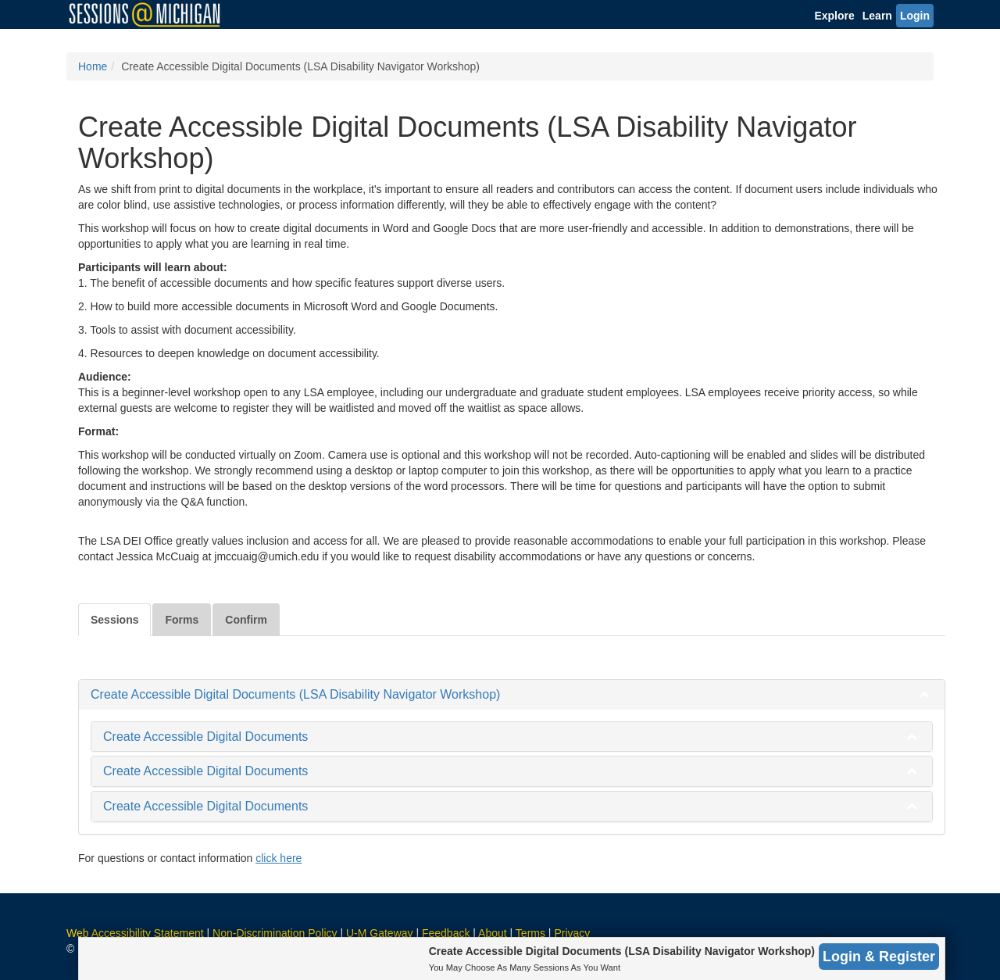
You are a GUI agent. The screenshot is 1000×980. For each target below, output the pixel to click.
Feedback (446, 933)
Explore (834, 15)
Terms (530, 933)
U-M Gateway (379, 933)
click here (278, 858)
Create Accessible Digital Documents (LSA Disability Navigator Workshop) (295, 694)
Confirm (246, 619)
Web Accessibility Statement (135, 933)
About (492, 933)
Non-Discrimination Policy (275, 933)
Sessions (114, 619)
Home (92, 66)
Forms (181, 619)
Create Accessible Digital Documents (205, 736)
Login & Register (879, 956)
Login (915, 15)
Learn (877, 15)
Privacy (572, 933)
